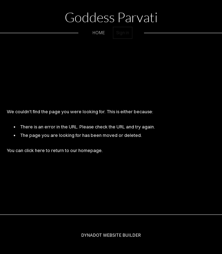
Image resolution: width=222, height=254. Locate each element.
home (98, 32)
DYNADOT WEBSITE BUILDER (111, 235)
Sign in (122, 32)
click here (34, 150)
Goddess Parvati (111, 17)
